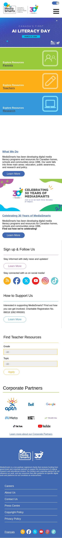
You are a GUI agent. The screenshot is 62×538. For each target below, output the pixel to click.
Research (9, 110)
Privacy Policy (13, 518)
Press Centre (12, 505)
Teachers (9, 88)
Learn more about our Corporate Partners (31, 434)
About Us (10, 492)
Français (55, 3)
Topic (6, 358)
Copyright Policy (14, 512)
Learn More (13, 173)
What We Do (10, 151)
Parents (8, 65)
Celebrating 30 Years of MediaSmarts (26, 215)
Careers (9, 486)
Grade (6, 346)
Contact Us (11, 499)
